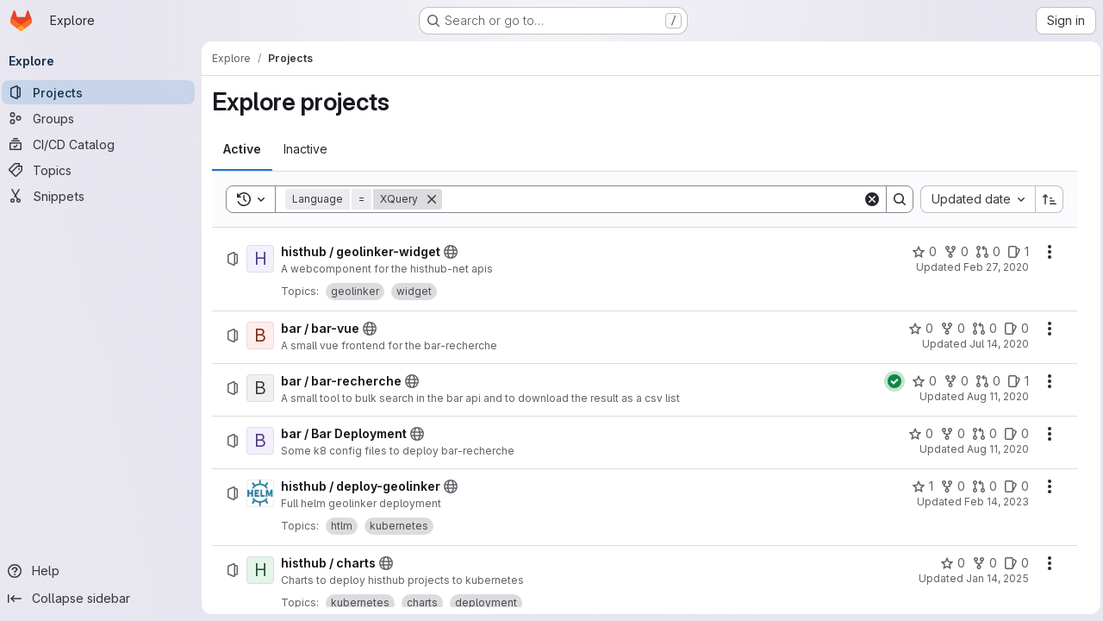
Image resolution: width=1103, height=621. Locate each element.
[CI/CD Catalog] (103, 144)
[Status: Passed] (890, 381)
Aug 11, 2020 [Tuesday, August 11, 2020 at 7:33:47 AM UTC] (994, 448)
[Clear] (867, 199)
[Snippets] (103, 196)
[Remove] (437, 199)
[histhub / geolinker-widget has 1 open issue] (1014, 252)
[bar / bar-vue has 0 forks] (948, 329)
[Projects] (103, 92)
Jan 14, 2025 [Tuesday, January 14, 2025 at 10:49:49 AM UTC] (993, 578)
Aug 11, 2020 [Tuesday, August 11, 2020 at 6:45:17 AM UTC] (994, 396)
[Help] (103, 571)
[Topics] (103, 170)
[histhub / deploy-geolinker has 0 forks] (948, 486)
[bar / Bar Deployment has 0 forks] (948, 434)
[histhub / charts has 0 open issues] (1012, 563)
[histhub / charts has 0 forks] (980, 563)
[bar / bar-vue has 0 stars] (916, 329)
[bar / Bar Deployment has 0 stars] (916, 434)
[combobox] (973, 199)
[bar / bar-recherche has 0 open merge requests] (983, 381)
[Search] (653, 199)
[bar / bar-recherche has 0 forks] (951, 381)
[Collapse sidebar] (103, 598)
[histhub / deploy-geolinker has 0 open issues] (1012, 486)
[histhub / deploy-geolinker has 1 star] (918, 486)
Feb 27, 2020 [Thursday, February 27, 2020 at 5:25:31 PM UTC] (992, 266)
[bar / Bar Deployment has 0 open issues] (1012, 434)
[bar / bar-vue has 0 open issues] (1012, 329)
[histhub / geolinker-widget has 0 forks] (951, 252)
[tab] (247, 149)
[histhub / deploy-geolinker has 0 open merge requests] (980, 486)
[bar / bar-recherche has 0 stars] (919, 381)
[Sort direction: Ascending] (1045, 199)
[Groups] (103, 118)
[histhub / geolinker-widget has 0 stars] (919, 252)
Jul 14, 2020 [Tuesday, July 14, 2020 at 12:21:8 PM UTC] (995, 343)
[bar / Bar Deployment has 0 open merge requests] (980, 434)
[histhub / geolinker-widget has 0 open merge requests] (983, 252)
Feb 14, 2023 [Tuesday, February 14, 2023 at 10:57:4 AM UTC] (992, 501)
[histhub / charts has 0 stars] (948, 563)
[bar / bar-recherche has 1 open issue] (1014, 381)
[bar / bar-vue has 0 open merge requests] (980, 329)
